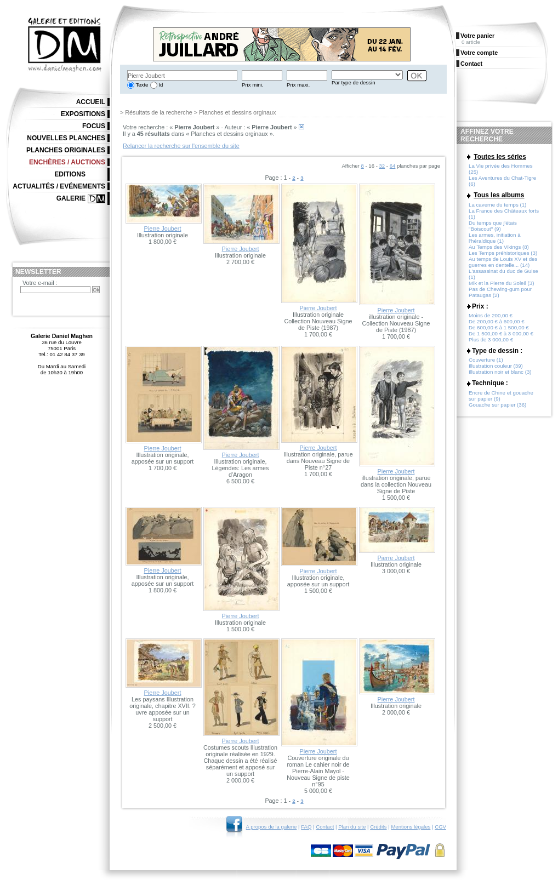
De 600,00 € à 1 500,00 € (499, 327)
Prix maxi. (298, 85)
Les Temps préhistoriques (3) (503, 253)
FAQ (306, 827)
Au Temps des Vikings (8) (499, 247)
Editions (70, 174)
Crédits (378, 827)
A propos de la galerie (271, 827)
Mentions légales (410, 827)
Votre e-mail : (40, 282)
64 (393, 166)
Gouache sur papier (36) (497, 405)
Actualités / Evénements (59, 186)
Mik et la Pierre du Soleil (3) (501, 283)
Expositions (83, 114)
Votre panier (477, 35)
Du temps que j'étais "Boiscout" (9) (493, 226)
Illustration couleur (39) (496, 366)
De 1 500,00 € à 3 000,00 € (501, 333)
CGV (440, 827)
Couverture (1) (486, 360)
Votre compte (479, 52)
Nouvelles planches (66, 138)
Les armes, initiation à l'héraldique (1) (495, 238)
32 (382, 166)
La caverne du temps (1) (497, 205)
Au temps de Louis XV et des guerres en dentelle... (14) (503, 262)
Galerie (71, 198)
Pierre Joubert (162, 228)
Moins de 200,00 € (491, 315)
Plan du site (352, 827)
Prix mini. (252, 85)
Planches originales (65, 150)
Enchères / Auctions (67, 162)
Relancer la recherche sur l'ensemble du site (181, 145)
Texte (141, 85)
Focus (93, 126)
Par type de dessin (353, 82)
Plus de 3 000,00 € (491, 339)
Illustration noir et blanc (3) (500, 372)
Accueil (90, 102)
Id (160, 85)
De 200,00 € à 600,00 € (497, 321)
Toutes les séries (500, 157)
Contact (325, 827)
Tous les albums (499, 195)
